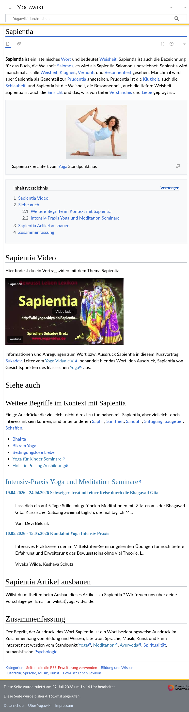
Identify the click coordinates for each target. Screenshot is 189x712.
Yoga (62, 166)
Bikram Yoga (24, 445)
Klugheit (68, 72)
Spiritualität (154, 645)
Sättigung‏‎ (153, 421)
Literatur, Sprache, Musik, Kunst (33, 673)
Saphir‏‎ (98, 421)
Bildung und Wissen (117, 667)
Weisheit (108, 59)
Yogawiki (30, 7)
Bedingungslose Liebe (34, 452)
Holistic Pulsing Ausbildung (39, 465)
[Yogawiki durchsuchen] (96, 18)
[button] (64, 311)
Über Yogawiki (39, 705)
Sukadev (13, 360)
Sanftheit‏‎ (115, 421)
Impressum (64, 705)
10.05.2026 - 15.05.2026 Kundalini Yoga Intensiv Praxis (57, 533)
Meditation (103, 645)
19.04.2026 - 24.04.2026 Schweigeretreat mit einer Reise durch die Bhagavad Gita (81, 492)
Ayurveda (129, 645)
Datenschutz (14, 705)
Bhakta (19, 439)
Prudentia (76, 79)
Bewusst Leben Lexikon (82, 673)
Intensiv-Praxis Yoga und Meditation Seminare (71, 482)
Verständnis (120, 92)
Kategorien (14, 667)
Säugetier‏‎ (174, 421)
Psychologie (46, 651)
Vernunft (86, 72)
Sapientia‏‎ (15, 284)
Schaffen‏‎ (13, 427)
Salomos (65, 65)
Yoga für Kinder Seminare (37, 458)
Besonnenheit (118, 72)
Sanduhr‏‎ (134, 421)
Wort (66, 59)
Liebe (147, 92)
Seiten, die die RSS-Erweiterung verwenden (61, 667)
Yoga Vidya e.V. (59, 360)
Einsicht (55, 92)
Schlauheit (15, 85)
